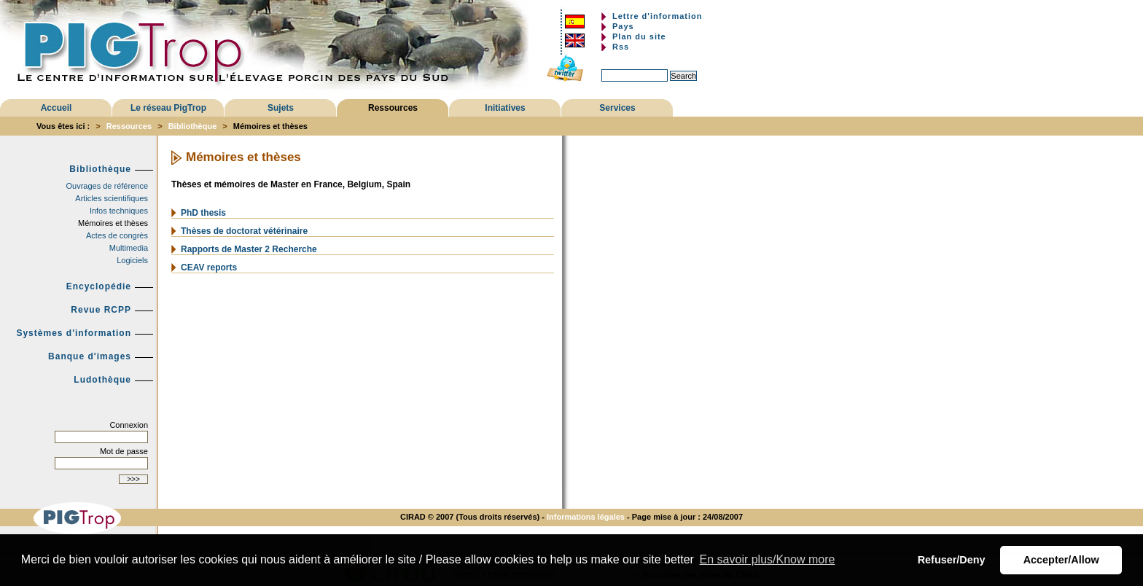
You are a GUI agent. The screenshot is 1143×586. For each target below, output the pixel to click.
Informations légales (586, 516)
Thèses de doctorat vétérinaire (244, 231)
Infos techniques (119, 210)
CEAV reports (209, 267)
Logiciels (132, 260)
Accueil (56, 108)
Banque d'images (89, 356)
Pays (623, 26)
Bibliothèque (192, 126)
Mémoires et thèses (113, 223)
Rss (620, 46)
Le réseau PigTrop (168, 108)
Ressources (393, 108)
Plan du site (639, 36)
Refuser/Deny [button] (952, 560)
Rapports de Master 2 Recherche (249, 249)
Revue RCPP (101, 310)
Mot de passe (124, 451)
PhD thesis (203, 213)
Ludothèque (102, 380)
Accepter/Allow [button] (1061, 560)
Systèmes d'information (73, 333)
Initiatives (505, 108)
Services (617, 108)
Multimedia (128, 247)
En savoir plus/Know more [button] (767, 559)
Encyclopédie (98, 286)
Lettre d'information (657, 16)
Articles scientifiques (111, 198)
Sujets (281, 108)
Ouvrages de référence (107, 185)
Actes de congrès (117, 235)
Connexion (128, 425)
